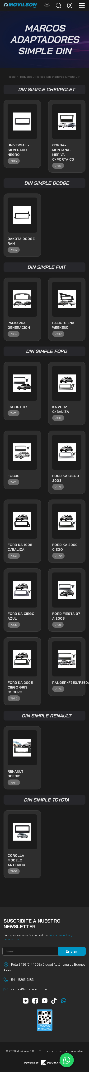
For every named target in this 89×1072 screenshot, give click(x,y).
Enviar (71, 951)
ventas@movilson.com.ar (29, 989)
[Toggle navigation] (80, 5)
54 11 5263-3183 (22, 980)
